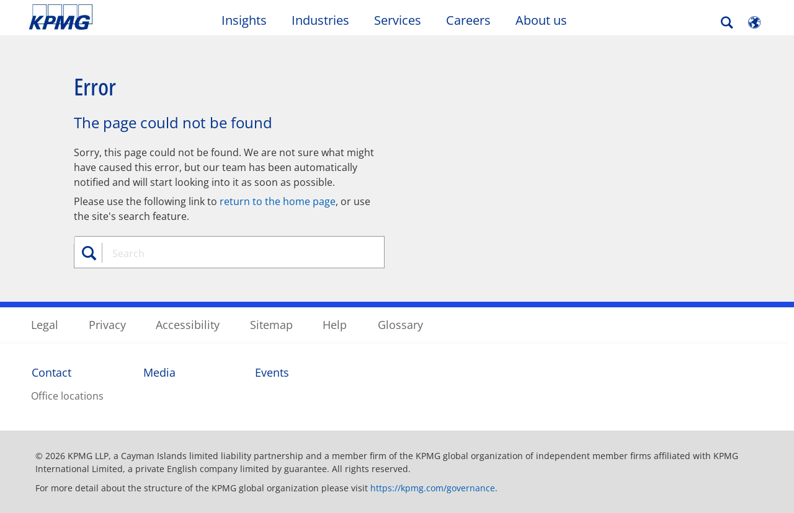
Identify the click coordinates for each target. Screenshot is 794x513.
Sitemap (271, 324)
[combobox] (234, 253)
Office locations (67, 396)
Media (159, 372)
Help (335, 324)
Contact (51, 372)
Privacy (107, 324)
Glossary (400, 324)
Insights (244, 20)
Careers (468, 20)
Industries (320, 20)
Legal (44, 324)
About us (541, 20)
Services (397, 20)
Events (272, 372)
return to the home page (278, 201)
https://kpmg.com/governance (432, 488)
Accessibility (188, 324)
